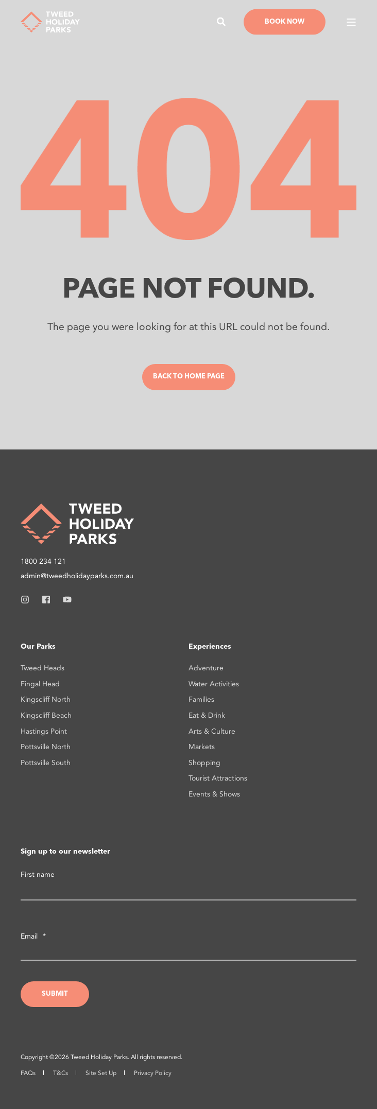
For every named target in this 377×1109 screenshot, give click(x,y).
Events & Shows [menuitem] (214, 794)
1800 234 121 (43, 561)
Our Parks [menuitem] (38, 646)
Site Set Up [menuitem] (100, 1073)
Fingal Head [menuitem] (40, 684)
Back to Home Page (189, 376)
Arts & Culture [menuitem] (211, 731)
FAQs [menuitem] (28, 1073)
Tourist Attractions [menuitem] (217, 778)
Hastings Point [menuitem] (44, 731)
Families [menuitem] (201, 699)
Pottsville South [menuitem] (46, 763)
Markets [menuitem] (201, 747)
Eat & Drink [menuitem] (206, 715)
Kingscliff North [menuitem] (46, 699)
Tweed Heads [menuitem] (42, 668)
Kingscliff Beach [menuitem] (46, 715)
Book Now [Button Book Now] (284, 21)
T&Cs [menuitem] (60, 1073)
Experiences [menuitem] (209, 646)
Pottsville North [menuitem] (46, 747)
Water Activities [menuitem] (213, 684)
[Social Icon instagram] (28, 599)
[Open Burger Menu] (351, 22)
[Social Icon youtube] (64, 599)
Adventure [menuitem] (206, 668)
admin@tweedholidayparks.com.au (77, 576)
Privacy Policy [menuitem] (153, 1073)
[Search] (222, 21)
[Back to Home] (50, 21)
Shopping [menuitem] (204, 763)
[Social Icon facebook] (46, 599)
